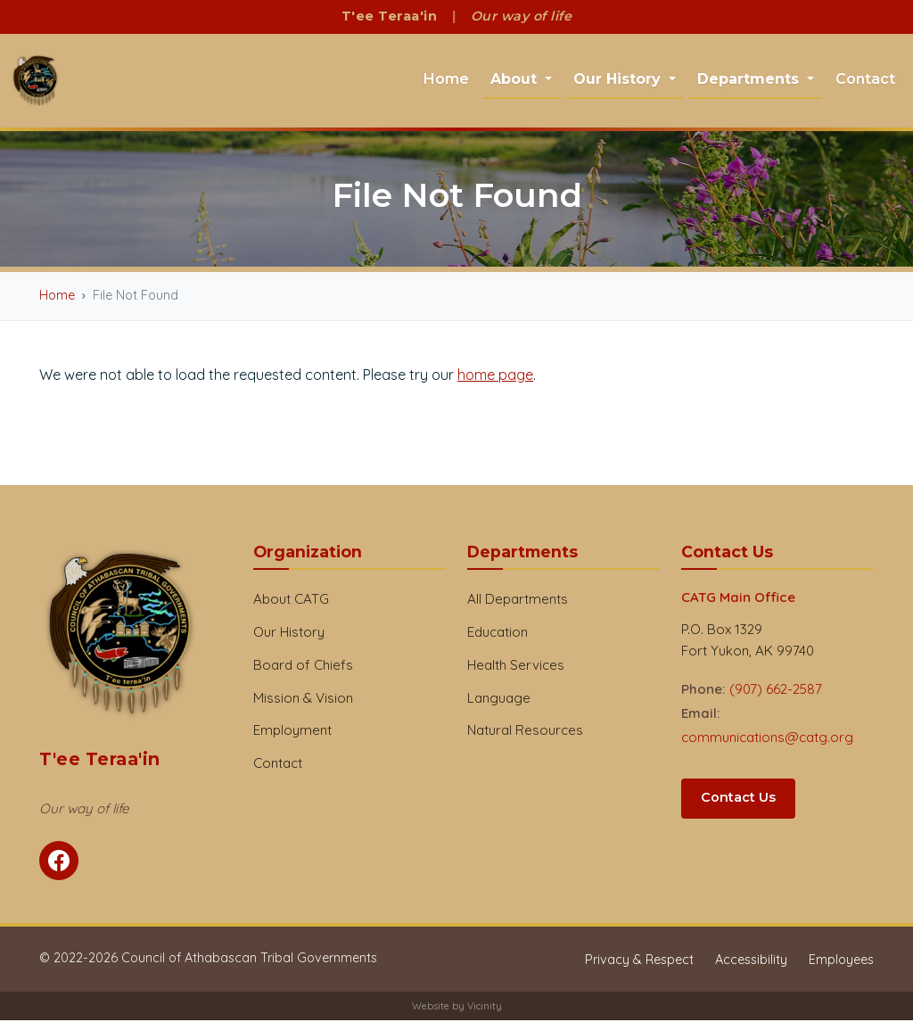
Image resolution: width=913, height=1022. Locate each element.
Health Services (515, 666)
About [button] (515, 79)
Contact (865, 79)
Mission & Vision (303, 699)
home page (495, 376)
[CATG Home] (36, 81)
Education (497, 633)
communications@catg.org (767, 738)
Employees (841, 961)
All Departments (517, 600)
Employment (292, 731)
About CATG (291, 600)
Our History (289, 633)
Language (499, 699)
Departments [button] (750, 79)
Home (446, 79)
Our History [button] (619, 79)
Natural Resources (525, 731)
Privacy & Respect (639, 961)
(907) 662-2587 (775, 690)
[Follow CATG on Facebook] (58, 862)
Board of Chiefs (303, 666)
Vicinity (484, 1007)
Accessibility (751, 961)
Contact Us (738, 799)
